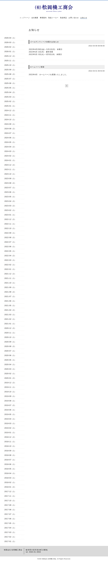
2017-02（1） (10, 537)
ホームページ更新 (37, 67)
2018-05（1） (10, 469)
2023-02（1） (10, 210)
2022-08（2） (10, 237)
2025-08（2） (10, 74)
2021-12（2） (10, 274)
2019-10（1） (10, 392)
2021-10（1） (10, 283)
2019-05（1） (10, 414)
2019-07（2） (10, 405)
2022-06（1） (10, 246)
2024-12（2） (10, 110)
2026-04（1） (10, 38)
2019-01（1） (10, 432)
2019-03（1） (10, 423)
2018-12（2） (10, 437)
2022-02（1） (10, 265)
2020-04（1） (10, 364)
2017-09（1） (10, 505)
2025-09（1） (10, 70)
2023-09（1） (10, 178)
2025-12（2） (10, 56)
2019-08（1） (10, 401)
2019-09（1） (10, 396)
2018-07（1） (10, 460)
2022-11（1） (10, 224)
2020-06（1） (10, 355)
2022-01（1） (10, 269)
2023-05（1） (10, 197)
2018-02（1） (10, 482)
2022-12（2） (10, 219)
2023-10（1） (10, 174)
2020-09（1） (10, 342)
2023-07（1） (10, 188)
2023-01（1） (10, 215)
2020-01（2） (10, 378)
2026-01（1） (10, 51)
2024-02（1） (10, 156)
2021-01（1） (10, 324)
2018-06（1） (10, 464)
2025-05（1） (10, 88)
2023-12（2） (10, 165)
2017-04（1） (10, 528)
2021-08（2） (10, 292)
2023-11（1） (10, 169)
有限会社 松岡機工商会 (49, 559)
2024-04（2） (10, 147)
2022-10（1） (10, 228)
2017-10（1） (10, 500)
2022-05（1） (10, 251)
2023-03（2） (10, 206)
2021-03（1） (10, 315)
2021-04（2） (10, 310)
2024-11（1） (10, 115)
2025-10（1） (10, 65)
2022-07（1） (10, 242)
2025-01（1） (10, 106)
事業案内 (43, 18)
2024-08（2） (10, 129)
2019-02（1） (10, 428)
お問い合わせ (74, 18)
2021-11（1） (10, 278)
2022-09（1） (10, 233)
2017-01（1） (10, 541)
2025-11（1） (10, 60)
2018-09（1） (10, 451)
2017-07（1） (10, 514)
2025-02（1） (10, 101)
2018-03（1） (10, 478)
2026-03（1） (10, 42)
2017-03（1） (10, 532)
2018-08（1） (10, 455)
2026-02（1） (10, 47)
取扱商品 (63, 18)
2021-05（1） (10, 305)
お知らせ (83, 18)
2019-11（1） (10, 387)
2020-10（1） (10, 337)
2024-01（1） (10, 160)
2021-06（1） (10, 301)
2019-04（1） (10, 419)
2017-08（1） (10, 510)
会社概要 (34, 18)
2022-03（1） (10, 260)
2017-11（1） (10, 496)
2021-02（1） (10, 319)
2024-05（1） (10, 142)
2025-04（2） (10, 92)
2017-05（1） (10, 523)
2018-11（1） (10, 442)
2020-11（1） (10, 333)
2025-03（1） (10, 97)
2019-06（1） (10, 410)
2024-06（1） (10, 138)
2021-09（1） (10, 287)
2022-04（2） (10, 256)
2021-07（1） (10, 296)
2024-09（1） (10, 124)
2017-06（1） (10, 519)
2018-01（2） (10, 487)
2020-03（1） (10, 369)
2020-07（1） (10, 351)
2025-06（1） (10, 83)
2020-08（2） (10, 346)
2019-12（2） (10, 383)
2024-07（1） (10, 133)
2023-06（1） (10, 192)
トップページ (25, 18)
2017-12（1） (10, 491)
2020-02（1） (10, 373)
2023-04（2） (10, 201)
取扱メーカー (53, 18)
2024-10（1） (10, 119)
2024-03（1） (10, 151)
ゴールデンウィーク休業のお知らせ (44, 42)
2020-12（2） (10, 328)
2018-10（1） (10, 446)
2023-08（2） (10, 183)
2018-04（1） (10, 473)
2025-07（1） (10, 79)
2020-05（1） (10, 360)
